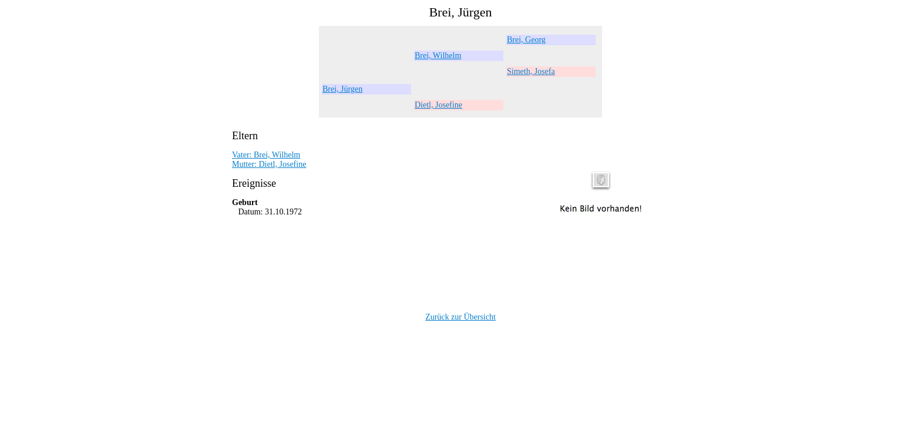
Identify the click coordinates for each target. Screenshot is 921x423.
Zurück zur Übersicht (460, 317)
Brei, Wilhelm (438, 55)
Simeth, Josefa (531, 71)
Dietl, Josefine (438, 104)
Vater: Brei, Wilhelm (266, 154)
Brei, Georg (526, 39)
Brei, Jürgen (342, 89)
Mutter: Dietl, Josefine (269, 164)
